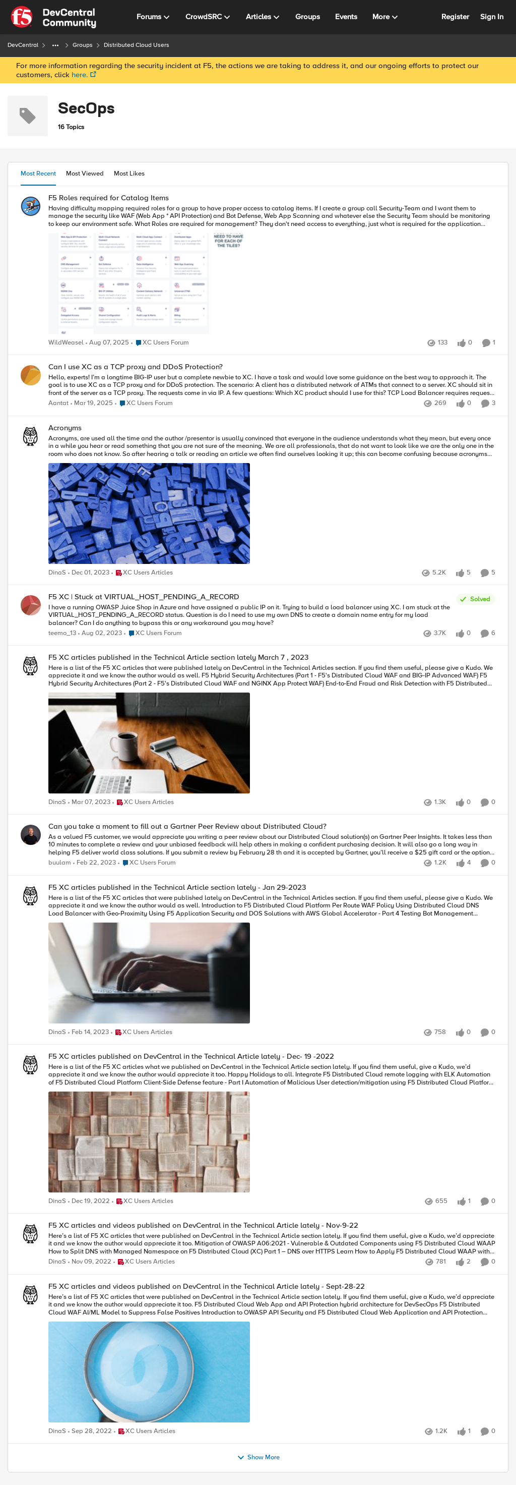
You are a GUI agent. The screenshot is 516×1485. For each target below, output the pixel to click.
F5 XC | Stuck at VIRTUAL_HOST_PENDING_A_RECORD (143, 597)
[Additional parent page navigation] (55, 45)
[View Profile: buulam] (31, 835)
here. (80, 74)
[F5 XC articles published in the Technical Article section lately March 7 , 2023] (271, 730)
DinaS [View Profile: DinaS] (57, 573)
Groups (83, 45)
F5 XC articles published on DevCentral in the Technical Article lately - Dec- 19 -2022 (191, 1056)
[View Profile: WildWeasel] (31, 206)
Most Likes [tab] (129, 173)
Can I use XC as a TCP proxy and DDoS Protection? (135, 367)
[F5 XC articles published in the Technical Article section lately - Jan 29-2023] (271, 960)
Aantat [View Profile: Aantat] (58, 404)
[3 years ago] (88, 573)
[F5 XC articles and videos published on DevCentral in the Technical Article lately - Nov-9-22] (271, 1244)
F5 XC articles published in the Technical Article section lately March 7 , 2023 (178, 657)
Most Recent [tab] (38, 173)
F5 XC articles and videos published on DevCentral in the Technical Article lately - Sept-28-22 (206, 1286)
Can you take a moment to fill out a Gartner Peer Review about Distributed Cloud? (187, 826)
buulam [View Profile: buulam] (59, 863)
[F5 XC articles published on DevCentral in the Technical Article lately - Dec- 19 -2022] (271, 1129)
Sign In (491, 16)
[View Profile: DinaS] (31, 436)
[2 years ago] (92, 404)
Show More (258, 1458)
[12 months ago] (107, 343)
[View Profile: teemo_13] (31, 605)
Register (455, 16)
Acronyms (65, 428)
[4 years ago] (89, 803)
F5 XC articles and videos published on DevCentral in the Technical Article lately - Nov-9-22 (203, 1225)
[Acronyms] (271, 500)
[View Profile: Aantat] (31, 375)
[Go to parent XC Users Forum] (160, 343)
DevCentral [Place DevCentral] (23, 45)
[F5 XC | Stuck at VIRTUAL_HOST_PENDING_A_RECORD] (249, 615)
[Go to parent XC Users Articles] (142, 573)
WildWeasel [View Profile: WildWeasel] (66, 343)
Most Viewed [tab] (85, 173)
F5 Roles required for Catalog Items (108, 198)
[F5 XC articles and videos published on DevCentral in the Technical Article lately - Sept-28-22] (271, 1359)
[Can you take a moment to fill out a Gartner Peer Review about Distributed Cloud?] (271, 845)
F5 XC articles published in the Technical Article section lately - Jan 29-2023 (177, 887)
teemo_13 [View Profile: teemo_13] (62, 633)
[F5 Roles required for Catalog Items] (271, 270)
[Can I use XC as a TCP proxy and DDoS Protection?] (271, 385)
